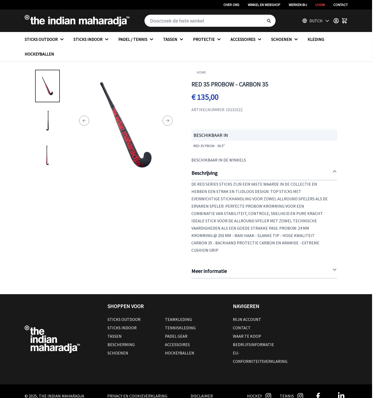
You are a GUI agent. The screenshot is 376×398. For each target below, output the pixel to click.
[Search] (269, 21)
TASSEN (174, 39)
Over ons (231, 4)
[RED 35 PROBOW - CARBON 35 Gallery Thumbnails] (47, 120)
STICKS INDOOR (91, 39)
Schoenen (118, 353)
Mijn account (247, 319)
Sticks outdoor (124, 319)
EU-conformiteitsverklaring (260, 357)
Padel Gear (176, 336)
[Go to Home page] (77, 20)
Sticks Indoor (122, 327)
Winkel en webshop (264, 4)
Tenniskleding (180, 327)
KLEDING (316, 39)
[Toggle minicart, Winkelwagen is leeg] (344, 21)
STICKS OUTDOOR (45, 39)
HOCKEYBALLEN (39, 54)
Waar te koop (247, 336)
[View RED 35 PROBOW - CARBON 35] (47, 86)
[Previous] (84, 120)
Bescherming (121, 344)
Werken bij (298, 4)
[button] (165, 306)
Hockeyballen (179, 353)
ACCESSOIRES (246, 39)
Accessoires (177, 344)
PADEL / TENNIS (136, 39)
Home (201, 72)
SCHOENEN (285, 39)
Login (320, 4)
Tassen (115, 336)
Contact (340, 4)
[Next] (168, 120)
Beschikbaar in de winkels (218, 160)
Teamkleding (178, 319)
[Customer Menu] (336, 21)
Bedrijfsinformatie (253, 344)
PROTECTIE (207, 39)
